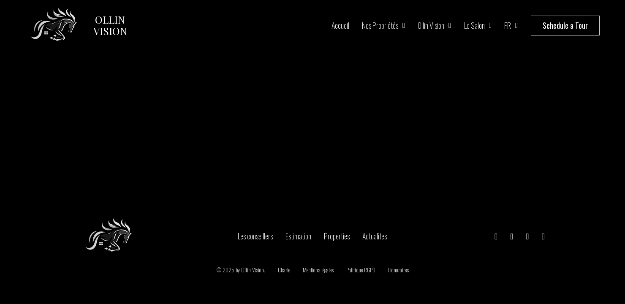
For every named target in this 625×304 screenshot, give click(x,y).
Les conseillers (255, 236)
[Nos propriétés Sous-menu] (403, 25)
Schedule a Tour (565, 25)
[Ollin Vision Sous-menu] (449, 25)
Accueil (340, 25)
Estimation (298, 236)
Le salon (474, 25)
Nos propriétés (380, 25)
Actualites (374, 236)
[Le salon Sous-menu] (490, 25)
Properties (337, 236)
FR (507, 25)
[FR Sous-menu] (516, 25)
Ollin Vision (431, 25)
